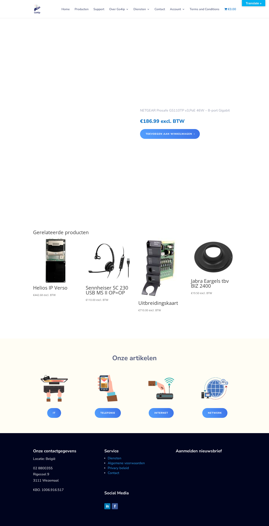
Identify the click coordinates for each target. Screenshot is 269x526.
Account (175, 9)
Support (98, 9)
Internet (161, 413)
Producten (82, 9)
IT (54, 413)
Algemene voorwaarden (126, 463)
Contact (160, 9)
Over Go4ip (117, 9)
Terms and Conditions (204, 9)
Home (65, 9)
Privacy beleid (118, 468)
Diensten (139, 9)
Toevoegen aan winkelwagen (169, 134)
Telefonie (107, 413)
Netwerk (215, 413)
